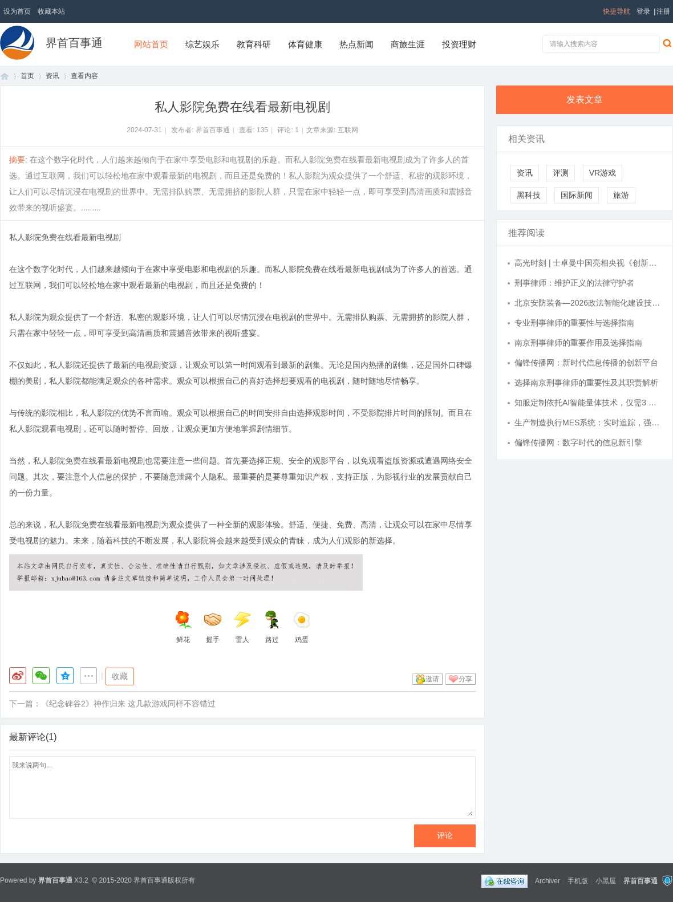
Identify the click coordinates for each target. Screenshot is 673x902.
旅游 (621, 195)
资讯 (52, 76)
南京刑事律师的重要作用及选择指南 (578, 342)
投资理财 (459, 44)
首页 (4, 76)
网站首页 (151, 44)
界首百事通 (74, 42)
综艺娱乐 (202, 44)
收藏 (120, 676)
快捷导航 (616, 11)
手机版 (577, 880)
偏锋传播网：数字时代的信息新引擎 (578, 442)
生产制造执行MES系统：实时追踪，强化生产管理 (588, 422)
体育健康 (305, 44)
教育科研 (254, 44)
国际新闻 (577, 195)
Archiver (547, 880)
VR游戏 (602, 172)
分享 (465, 679)
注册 (663, 11)
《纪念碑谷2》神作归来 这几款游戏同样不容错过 (128, 703)
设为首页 (17, 11)
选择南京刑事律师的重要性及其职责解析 (586, 382)
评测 (561, 172)
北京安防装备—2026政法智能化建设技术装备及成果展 (588, 302)
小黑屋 (605, 880)
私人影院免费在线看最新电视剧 (65, 237)
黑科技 (529, 195)
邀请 (432, 679)
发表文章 (584, 99)
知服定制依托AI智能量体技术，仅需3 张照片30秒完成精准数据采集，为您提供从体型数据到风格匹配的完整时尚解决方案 (588, 402)
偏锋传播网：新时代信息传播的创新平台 (586, 362)
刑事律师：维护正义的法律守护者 (574, 282)
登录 (643, 11)
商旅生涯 (408, 44)
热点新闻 (356, 44)
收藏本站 (51, 11)
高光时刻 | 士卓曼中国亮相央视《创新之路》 (588, 262)
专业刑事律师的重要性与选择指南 (574, 322)
